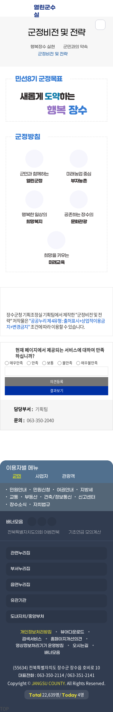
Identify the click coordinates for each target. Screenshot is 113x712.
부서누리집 (20, 568)
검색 (105, 8)
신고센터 (86, 497)
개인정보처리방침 (36, 632)
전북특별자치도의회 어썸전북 (33, 532)
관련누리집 (20, 553)
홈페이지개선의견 (66, 639)
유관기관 (18, 600)
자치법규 (41, 504)
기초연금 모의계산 (84, 532)
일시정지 (51, 521)
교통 (14, 497)
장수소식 (18, 504)
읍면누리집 (20, 584)
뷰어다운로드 (72, 632)
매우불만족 (89, 363)
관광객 (68, 476)
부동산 (31, 497)
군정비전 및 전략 (52, 54)
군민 (17, 476)
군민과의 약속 (75, 46)
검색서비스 (32, 639)
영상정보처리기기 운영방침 (40, 645)
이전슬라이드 (31, 521)
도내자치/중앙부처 (27, 616)
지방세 (86, 490)
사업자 (41, 476)
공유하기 (100, 25)
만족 (34, 363)
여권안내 (65, 490)
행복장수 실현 (42, 46)
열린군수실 (44, 10)
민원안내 (18, 490)
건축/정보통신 (58, 497)
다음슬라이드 (41, 521)
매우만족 (16, 363)
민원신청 (41, 490)
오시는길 (80, 645)
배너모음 (52, 652)
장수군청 (18, 10)
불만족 (66, 363)
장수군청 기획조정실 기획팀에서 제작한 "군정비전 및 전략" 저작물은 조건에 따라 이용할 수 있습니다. (55, 320)
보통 (50, 363)
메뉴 (86, 8)
